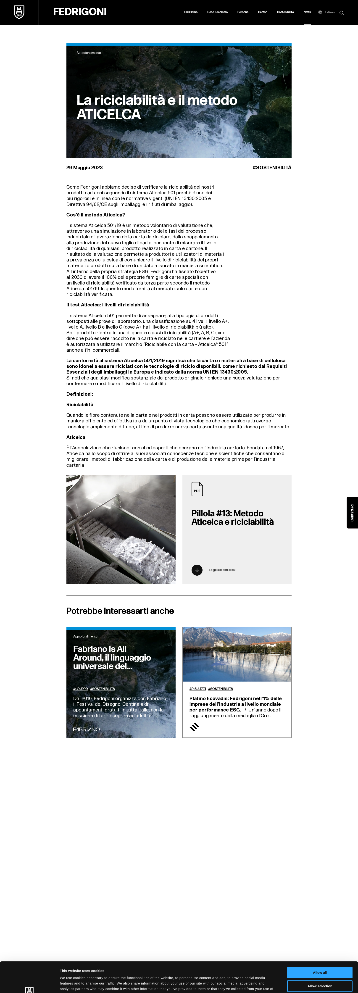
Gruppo (81, 689)
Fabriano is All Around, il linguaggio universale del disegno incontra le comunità (112, 666)
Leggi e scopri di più (214, 570)
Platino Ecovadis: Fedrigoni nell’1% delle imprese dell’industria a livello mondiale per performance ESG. (236, 704)
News (307, 12)
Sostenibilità (285, 12)
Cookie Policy (209, 969)
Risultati (199, 689)
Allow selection (319, 955)
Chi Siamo (190, 12)
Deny (320, 969)
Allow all (320, 942)
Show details (239, 984)
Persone (242, 12)
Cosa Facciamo (217, 12)
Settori (262, 12)
